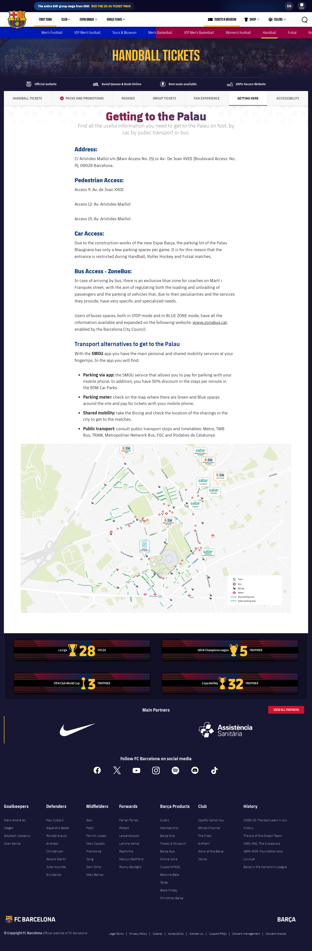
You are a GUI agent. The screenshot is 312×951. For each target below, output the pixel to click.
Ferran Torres (128, 820)
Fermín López (96, 836)
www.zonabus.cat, (210, 322)
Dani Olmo (93, 867)
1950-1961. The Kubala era (262, 843)
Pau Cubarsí (55, 820)
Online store (168, 859)
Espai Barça (87, 19)
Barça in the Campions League (265, 867)
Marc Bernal (94, 875)
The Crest (204, 836)
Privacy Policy (138, 933)
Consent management (246, 933)
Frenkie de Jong (93, 855)
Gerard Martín (56, 859)
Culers (276, 20)
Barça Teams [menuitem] (114, 19)
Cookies (157, 933)
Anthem (204, 843)
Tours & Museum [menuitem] (124, 32)
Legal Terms (116, 933)
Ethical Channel (209, 828)
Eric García (53, 875)
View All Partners (286, 710)
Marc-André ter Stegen (15, 824)
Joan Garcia (12, 843)
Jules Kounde (56, 867)
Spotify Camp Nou (211, 820)
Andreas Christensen (54, 847)
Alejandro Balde (57, 828)
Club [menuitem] (64, 19)
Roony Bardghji (130, 867)
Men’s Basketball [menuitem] (160, 32)
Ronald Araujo (56, 836)
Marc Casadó (95, 843)
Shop (250, 20)
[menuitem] (301, 5)
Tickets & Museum (173, 843)
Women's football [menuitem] (238, 32)
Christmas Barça (171, 898)
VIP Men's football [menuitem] (87, 32)
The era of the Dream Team (263, 836)
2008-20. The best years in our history (265, 824)
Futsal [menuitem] (292, 32)
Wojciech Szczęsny (17, 836)
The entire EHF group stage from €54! (84, 6)
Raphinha (126, 851)
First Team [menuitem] (45, 19)
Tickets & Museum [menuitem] (225, 19)
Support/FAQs (170, 867)
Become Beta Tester (169, 878)
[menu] (301, 6)
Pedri (90, 828)
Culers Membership (169, 824)
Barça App (167, 851)
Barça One (167, 836)
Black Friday (168, 890)
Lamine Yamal (129, 843)
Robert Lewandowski (129, 832)
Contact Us (196, 933)
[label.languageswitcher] (289, 6)
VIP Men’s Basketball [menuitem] (199, 32)
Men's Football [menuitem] (52, 32)
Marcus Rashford (131, 859)
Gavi (89, 820)
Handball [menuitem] (269, 32)
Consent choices (276, 933)
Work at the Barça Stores (211, 855)
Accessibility (176, 933)
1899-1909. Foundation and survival (263, 855)
